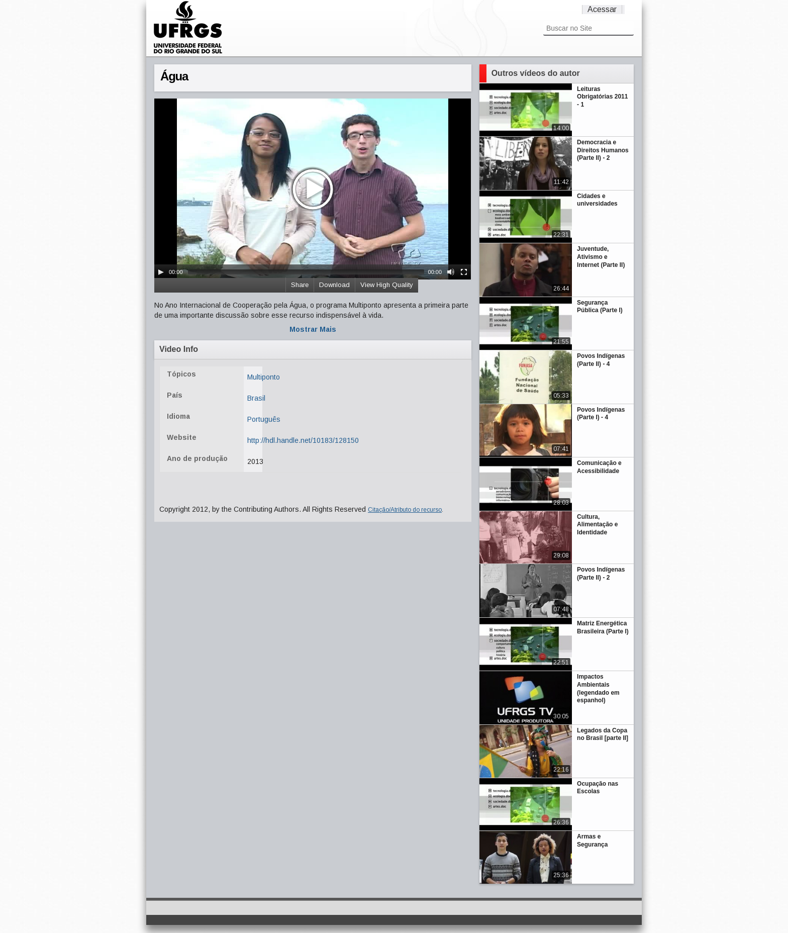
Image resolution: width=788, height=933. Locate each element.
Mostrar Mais (312, 329)
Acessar (602, 9)
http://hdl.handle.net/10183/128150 (303, 440)
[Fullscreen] (464, 272)
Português (263, 419)
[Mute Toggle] (451, 272)
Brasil (256, 398)
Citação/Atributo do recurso (405, 509)
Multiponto (263, 377)
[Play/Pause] (161, 272)
